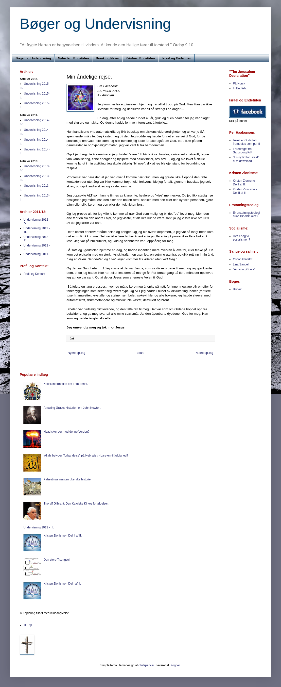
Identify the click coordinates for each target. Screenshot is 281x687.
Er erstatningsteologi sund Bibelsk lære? (246, 214)
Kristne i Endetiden (140, 58)
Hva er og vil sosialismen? (241, 237)
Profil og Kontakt (34, 274)
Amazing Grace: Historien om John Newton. (72, 407)
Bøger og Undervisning (95, 24)
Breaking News (107, 58)
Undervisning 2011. (36, 254)
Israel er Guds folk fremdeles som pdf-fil (246, 142)
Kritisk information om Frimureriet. (66, 384)
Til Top (27, 625)
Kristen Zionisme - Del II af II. (245, 191)
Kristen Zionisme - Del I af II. (245, 182)
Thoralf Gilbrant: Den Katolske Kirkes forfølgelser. (76, 503)
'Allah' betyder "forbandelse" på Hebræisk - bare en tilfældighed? (86, 455)
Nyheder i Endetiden (73, 58)
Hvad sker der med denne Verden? (66, 431)
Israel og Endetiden (176, 58)
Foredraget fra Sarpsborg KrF (242, 150)
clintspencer (146, 665)
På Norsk (239, 83)
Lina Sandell (241, 264)
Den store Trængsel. (57, 559)
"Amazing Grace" (244, 269)
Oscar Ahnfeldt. (243, 259)
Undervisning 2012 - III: (38, 527)
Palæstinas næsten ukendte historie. (67, 479)
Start (140, 353)
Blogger (175, 665)
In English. (240, 88)
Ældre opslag (204, 353)
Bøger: (237, 289)
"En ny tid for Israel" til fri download (246, 159)
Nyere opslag (76, 353)
